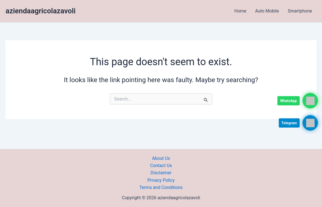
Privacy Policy (161, 180)
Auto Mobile (267, 11)
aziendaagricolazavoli (41, 11)
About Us (161, 158)
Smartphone (300, 11)
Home (240, 11)
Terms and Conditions (161, 187)
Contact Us (161, 165)
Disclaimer (160, 172)
